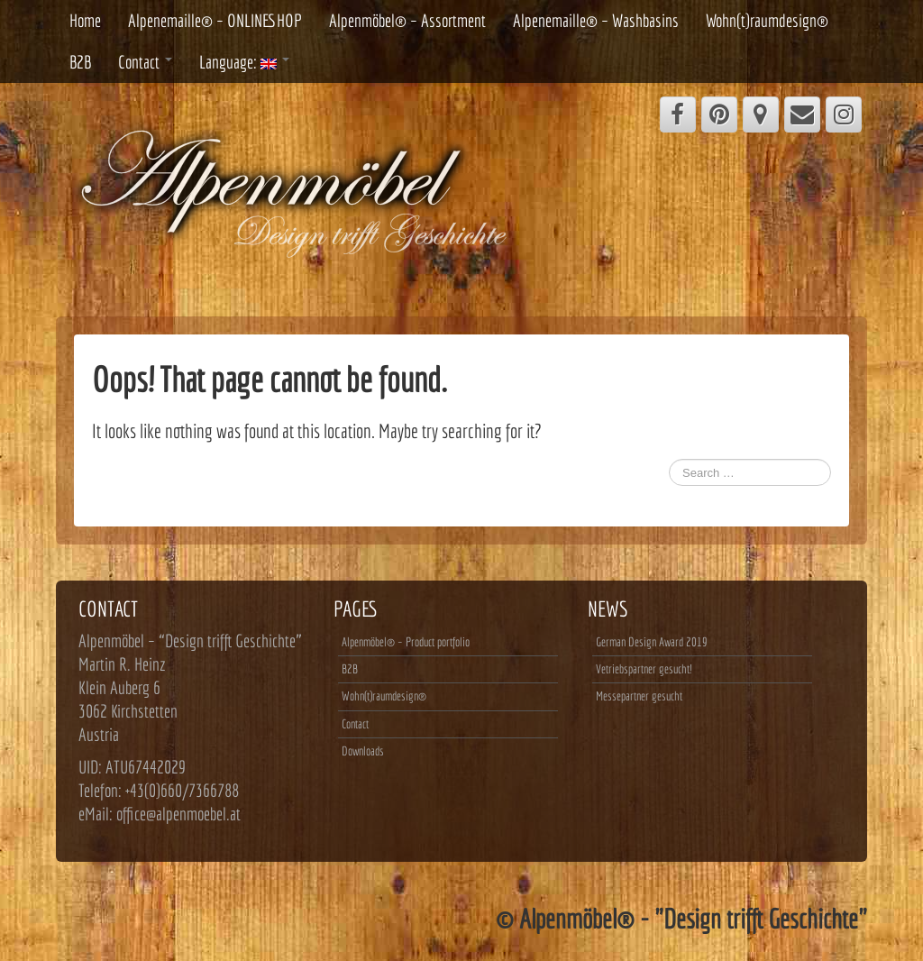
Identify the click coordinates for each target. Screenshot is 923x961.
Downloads (363, 751)
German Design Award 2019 (652, 642)
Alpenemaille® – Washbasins (596, 20)
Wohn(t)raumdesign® (767, 20)
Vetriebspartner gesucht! (643, 669)
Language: (244, 61)
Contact (145, 61)
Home (85, 20)
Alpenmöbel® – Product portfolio (406, 642)
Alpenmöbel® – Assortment (407, 20)
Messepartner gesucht (639, 696)
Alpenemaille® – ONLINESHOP (215, 20)
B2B (80, 61)
